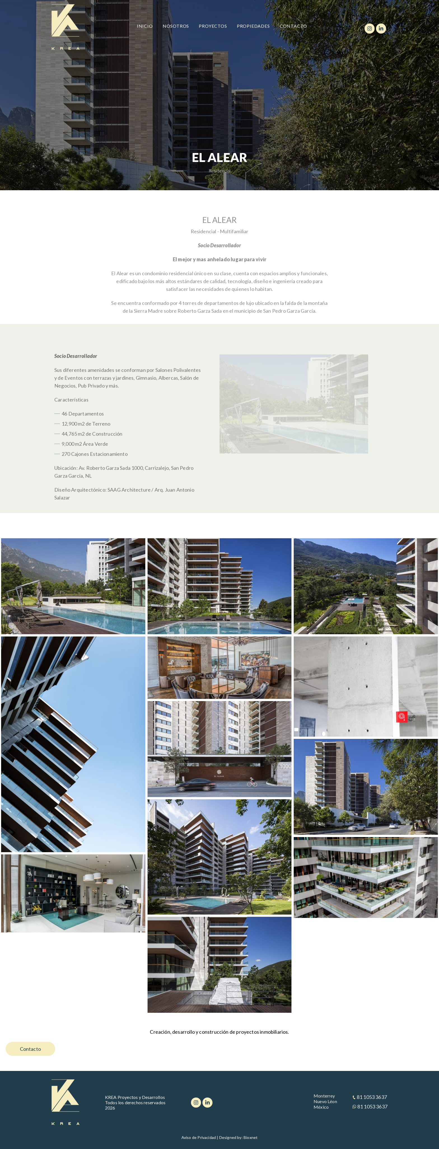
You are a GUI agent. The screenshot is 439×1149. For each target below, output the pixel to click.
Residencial (220, 170)
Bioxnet (251, 1137)
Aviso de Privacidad (198, 1137)
